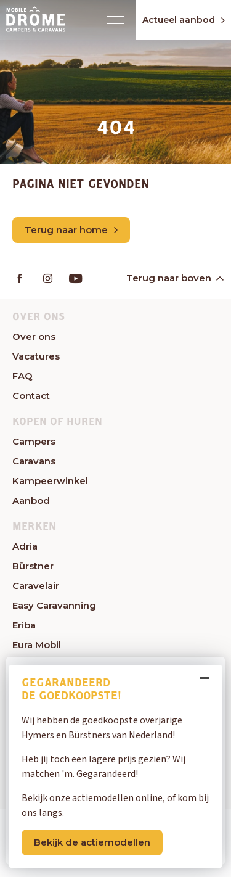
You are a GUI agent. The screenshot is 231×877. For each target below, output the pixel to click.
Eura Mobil (36, 645)
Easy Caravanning (54, 605)
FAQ (22, 376)
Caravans (33, 461)
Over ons (33, 336)
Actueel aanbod (183, 19)
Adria (25, 546)
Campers (33, 441)
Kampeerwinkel (50, 481)
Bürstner (33, 566)
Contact (31, 395)
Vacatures (36, 356)
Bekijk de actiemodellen (92, 842)
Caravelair (35, 585)
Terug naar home (71, 230)
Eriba (24, 625)
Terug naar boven (174, 278)
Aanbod (31, 500)
